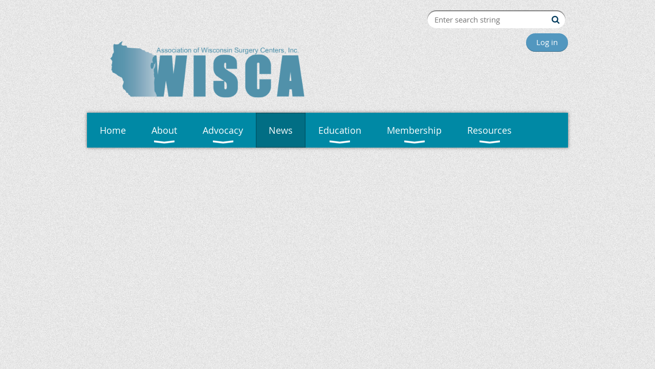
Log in (547, 42)
